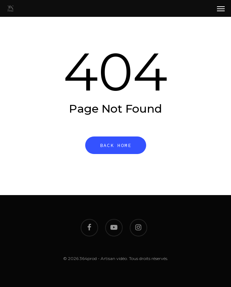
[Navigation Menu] (221, 8)
